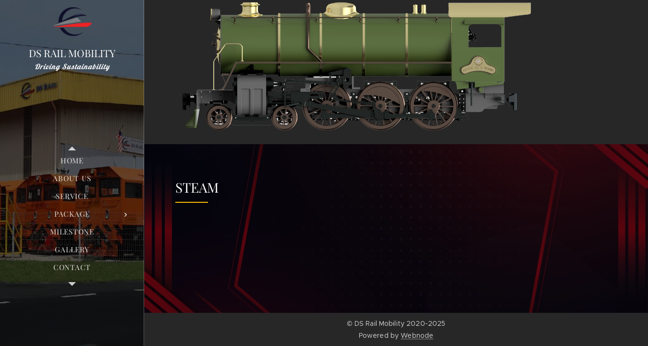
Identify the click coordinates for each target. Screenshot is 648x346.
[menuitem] (72, 160)
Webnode (417, 335)
